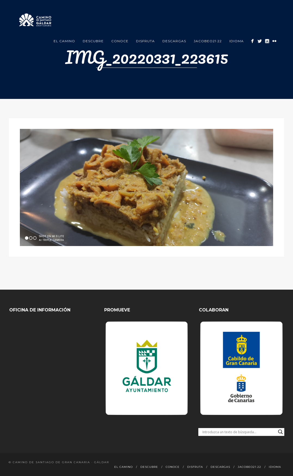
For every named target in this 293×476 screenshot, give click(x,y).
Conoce (119, 41)
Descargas (174, 41)
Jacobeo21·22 (208, 41)
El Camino (64, 41)
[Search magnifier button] (280, 432)
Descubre (93, 41)
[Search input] (238, 432)
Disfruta (145, 41)
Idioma (236, 41)
